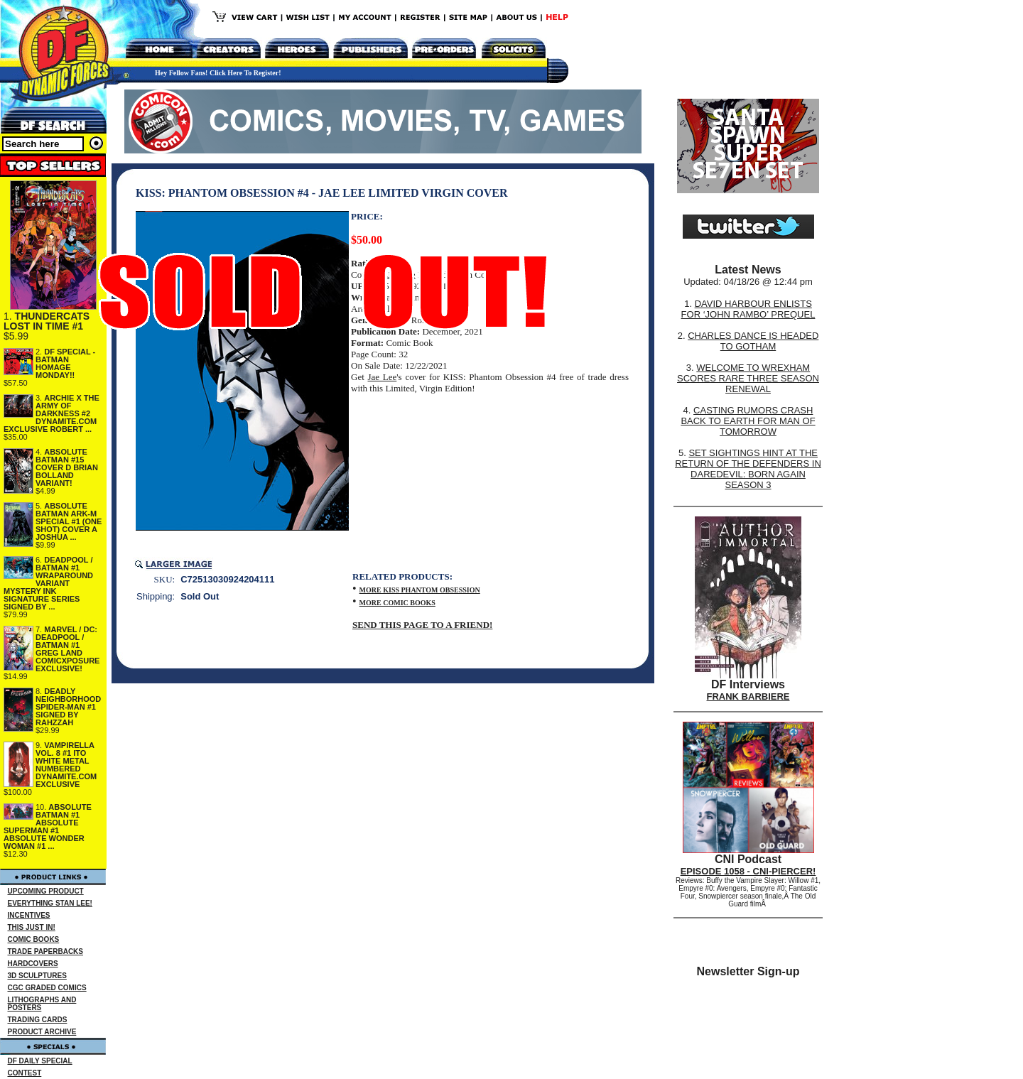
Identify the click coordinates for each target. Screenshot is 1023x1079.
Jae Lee (381, 377)
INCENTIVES (29, 915)
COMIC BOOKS (34, 939)
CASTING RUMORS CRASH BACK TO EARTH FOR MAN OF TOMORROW (748, 421)
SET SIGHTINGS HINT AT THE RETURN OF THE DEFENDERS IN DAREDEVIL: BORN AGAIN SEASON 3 (748, 469)
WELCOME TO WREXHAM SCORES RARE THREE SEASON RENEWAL (748, 378)
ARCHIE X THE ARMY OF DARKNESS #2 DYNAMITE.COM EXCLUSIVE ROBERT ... (51, 413)
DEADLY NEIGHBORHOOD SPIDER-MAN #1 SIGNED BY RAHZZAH (68, 707)
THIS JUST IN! (31, 927)
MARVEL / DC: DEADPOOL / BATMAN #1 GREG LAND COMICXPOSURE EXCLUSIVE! (67, 649)
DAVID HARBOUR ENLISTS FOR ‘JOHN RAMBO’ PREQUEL (748, 309)
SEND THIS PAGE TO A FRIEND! (422, 624)
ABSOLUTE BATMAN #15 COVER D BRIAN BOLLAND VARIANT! (67, 467)
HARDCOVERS (33, 963)
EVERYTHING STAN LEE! (50, 903)
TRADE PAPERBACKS (46, 951)
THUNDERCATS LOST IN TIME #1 (47, 321)
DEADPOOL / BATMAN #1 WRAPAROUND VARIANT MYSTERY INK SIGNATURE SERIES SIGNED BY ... (48, 583)
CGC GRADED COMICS (47, 988)
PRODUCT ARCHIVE (42, 1032)
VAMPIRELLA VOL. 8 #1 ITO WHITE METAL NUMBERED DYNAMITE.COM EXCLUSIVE (66, 764)
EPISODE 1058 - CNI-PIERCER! (748, 871)
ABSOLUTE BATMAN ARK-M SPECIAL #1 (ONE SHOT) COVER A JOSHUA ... (69, 521)
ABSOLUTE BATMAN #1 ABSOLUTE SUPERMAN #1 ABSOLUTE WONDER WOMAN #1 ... (48, 826)
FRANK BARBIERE (748, 696)
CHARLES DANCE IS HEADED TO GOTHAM (753, 341)
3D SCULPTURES (37, 976)
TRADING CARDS (37, 1020)
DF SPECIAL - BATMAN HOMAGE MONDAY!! (65, 363)
